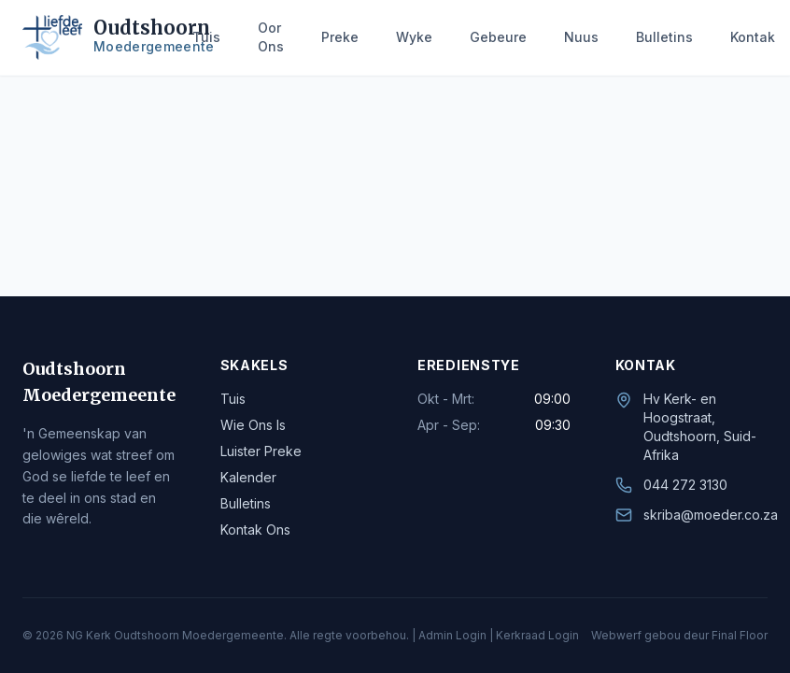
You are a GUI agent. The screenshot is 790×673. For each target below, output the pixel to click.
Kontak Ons (255, 529)
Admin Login (452, 635)
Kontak (752, 37)
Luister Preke (261, 451)
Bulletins (664, 37)
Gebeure (498, 37)
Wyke (414, 37)
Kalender (248, 477)
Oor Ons (271, 37)
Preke (340, 37)
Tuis (206, 37)
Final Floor (740, 635)
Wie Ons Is (253, 425)
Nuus (581, 37)
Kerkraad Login (537, 635)
